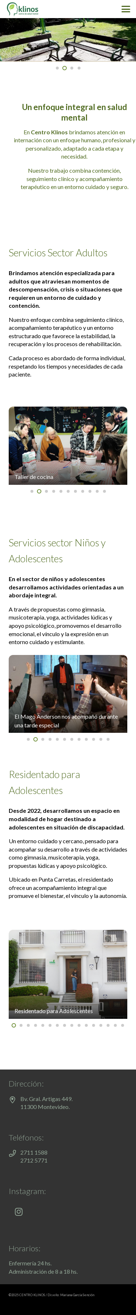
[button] (126, 9)
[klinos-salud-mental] (23, 9)
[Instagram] (19, 1212)
